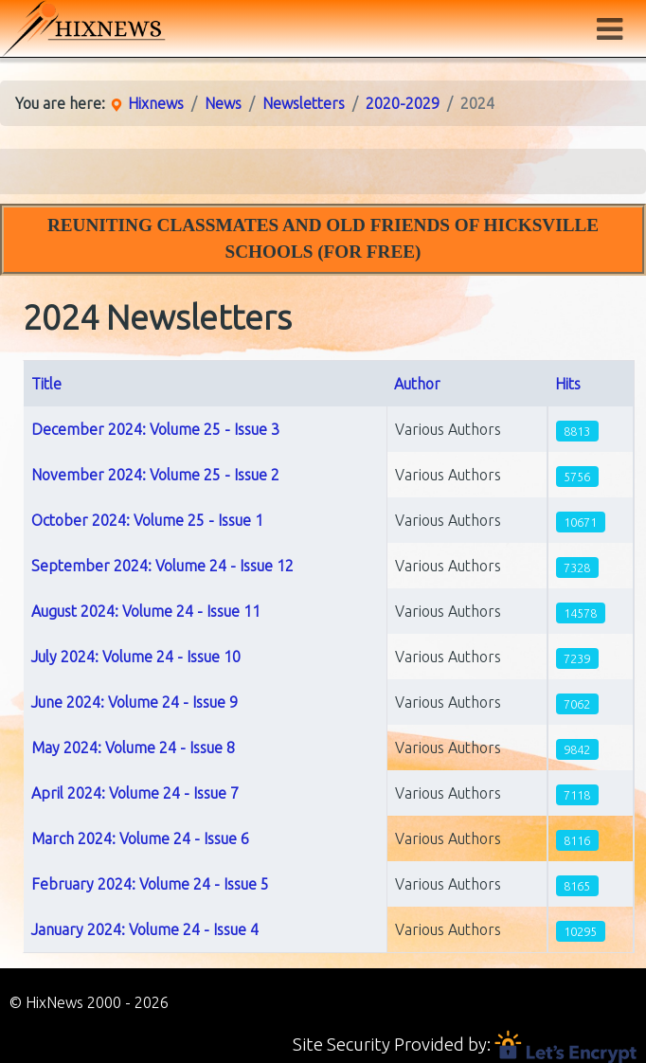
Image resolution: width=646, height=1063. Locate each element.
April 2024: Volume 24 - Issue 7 (135, 793)
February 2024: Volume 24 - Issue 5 (150, 883)
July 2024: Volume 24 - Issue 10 (136, 656)
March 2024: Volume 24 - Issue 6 (140, 838)
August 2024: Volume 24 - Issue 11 (145, 611)
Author (417, 383)
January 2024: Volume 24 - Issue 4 (145, 929)
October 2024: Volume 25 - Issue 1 (147, 520)
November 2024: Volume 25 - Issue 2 (155, 474)
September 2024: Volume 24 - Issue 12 (162, 565)
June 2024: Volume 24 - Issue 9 (134, 702)
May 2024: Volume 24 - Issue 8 (133, 747)
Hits (568, 383)
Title (46, 383)
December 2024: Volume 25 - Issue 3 (155, 429)
